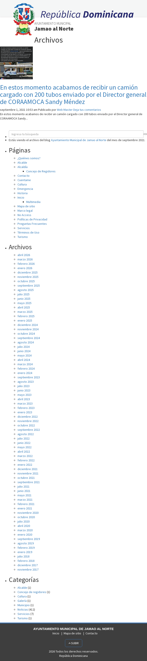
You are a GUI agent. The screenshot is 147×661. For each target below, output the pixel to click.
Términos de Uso (28, 232)
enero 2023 (25, 412)
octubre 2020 (26, 517)
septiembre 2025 (29, 285)
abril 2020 (24, 526)
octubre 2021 (26, 478)
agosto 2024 (26, 342)
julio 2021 (24, 486)
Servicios (24, 228)
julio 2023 (24, 386)
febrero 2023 (26, 408)
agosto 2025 (26, 290)
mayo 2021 (25, 495)
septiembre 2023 (29, 377)
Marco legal (25, 211)
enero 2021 (25, 508)
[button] (145, 134)
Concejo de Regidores (41, 171)
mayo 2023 (25, 395)
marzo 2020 (25, 530)
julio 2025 (24, 294)
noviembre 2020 (28, 513)
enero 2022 (25, 465)
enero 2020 (25, 534)
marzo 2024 (25, 364)
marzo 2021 (25, 500)
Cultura (22, 184)
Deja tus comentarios (87, 110)
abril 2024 (24, 360)
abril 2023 (24, 399)
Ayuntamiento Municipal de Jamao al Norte (78, 140)
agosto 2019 (26, 543)
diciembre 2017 (28, 565)
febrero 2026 (26, 264)
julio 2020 (24, 521)
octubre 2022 (26, 425)
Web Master (65, 110)
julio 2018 (24, 556)
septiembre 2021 (29, 482)
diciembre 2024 (28, 325)
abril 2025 (24, 307)
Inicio (21, 197)
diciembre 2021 (28, 469)
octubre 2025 (26, 281)
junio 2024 (24, 351)
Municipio (24, 605)
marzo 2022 (25, 456)
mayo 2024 (25, 355)
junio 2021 (24, 491)
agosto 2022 (26, 434)
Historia (23, 193)
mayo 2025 (25, 303)
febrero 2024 (26, 368)
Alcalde (22, 162)
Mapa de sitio (26, 206)
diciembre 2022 (28, 417)
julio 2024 (24, 347)
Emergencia (25, 189)
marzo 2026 (25, 259)
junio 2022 (24, 443)
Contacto (24, 176)
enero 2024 (25, 373)
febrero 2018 (26, 561)
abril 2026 (24, 255)
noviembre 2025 (28, 277)
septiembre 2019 (29, 539)
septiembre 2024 (29, 338)
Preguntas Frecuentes (32, 224)
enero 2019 (25, 552)
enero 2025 (25, 320)
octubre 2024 (26, 334)
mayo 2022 (25, 447)
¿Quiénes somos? (29, 158)
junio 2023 (24, 390)
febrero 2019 (26, 548)
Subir (73, 643)
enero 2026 (25, 268)
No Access (24, 215)
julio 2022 (24, 438)
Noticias (23, 609)
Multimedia (33, 202)
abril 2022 (24, 451)
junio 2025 (24, 299)
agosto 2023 (26, 382)
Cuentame (24, 180)
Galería (22, 601)
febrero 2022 (26, 460)
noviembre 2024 (28, 329)
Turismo (23, 237)
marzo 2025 (25, 312)
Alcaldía (23, 167)
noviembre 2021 (28, 473)
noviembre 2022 (28, 421)
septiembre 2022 (29, 430)
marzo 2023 (25, 403)
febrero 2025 (26, 316)
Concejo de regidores (32, 592)
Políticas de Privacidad (32, 219)
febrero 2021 (26, 504)
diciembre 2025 (28, 272)
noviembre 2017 (28, 569)
